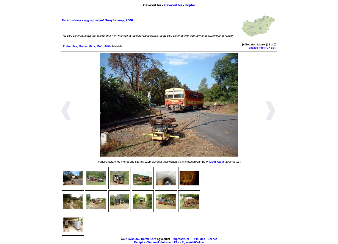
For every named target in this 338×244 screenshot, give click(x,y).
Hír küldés (198, 239)
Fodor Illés (70, 46)
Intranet (166, 242)
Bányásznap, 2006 (119, 20)
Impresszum (181, 239)
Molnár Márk (87, 46)
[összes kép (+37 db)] (262, 47)
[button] (66, 111)
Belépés (139, 242)
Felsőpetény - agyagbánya (82, 20)
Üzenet (212, 239)
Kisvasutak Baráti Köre (140, 239)
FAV (176, 242)
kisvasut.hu (173, 5)
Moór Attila (104, 46)
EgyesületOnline (193, 242)
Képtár (190, 5)
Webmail (153, 242)
